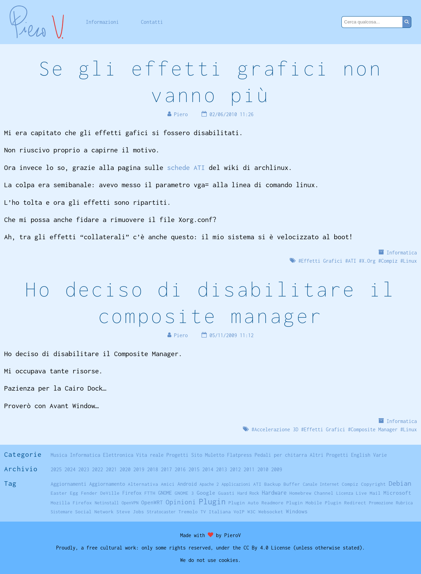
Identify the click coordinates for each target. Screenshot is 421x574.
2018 (152, 469)
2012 (235, 469)
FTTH (149, 493)
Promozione (381, 502)
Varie (380, 455)
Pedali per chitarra (281, 455)
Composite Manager (374, 429)
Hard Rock (248, 493)
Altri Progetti (329, 455)
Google (206, 493)
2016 (180, 469)
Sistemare (61, 511)
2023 (83, 469)
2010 (262, 469)
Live (361, 493)
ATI (352, 261)
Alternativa (143, 484)
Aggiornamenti (68, 484)
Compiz (389, 261)
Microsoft (397, 493)
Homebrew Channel (311, 493)
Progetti (177, 455)
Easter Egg (64, 493)
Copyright (373, 484)
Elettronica (118, 455)
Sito (196, 455)
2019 (138, 469)
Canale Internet (321, 484)
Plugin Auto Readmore (256, 502)
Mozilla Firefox (71, 502)
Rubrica (404, 502)
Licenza (344, 493)
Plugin (212, 501)
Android (187, 484)
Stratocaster (161, 511)
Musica (59, 455)
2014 (207, 469)
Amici (168, 484)
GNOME (165, 493)
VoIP (239, 511)
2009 (276, 469)
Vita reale (150, 455)
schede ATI (186, 167)
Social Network (94, 511)
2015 (193, 469)
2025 (56, 469)
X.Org (369, 261)
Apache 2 (209, 484)
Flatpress (239, 455)
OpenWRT (152, 502)
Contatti (152, 22)
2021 (111, 469)
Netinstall (107, 502)
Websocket (270, 511)
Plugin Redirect (345, 502)
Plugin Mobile (304, 502)
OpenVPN (130, 502)
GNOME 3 (184, 493)
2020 (125, 469)
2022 (97, 469)
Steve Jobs (130, 511)
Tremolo (188, 511)
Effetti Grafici (321, 261)
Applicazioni (236, 484)
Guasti (226, 493)
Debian (400, 483)
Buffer (292, 484)
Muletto (214, 455)
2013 (221, 469)
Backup (272, 484)
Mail (375, 493)
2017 (166, 469)
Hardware (274, 492)
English (360, 455)
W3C (251, 511)
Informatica (402, 252)
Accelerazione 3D (276, 429)
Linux (410, 261)
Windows (297, 511)
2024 (69, 469)
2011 (249, 469)
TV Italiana (216, 511)
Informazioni (102, 22)
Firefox (132, 493)
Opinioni (181, 502)
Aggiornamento (107, 484)
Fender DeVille (100, 493)
